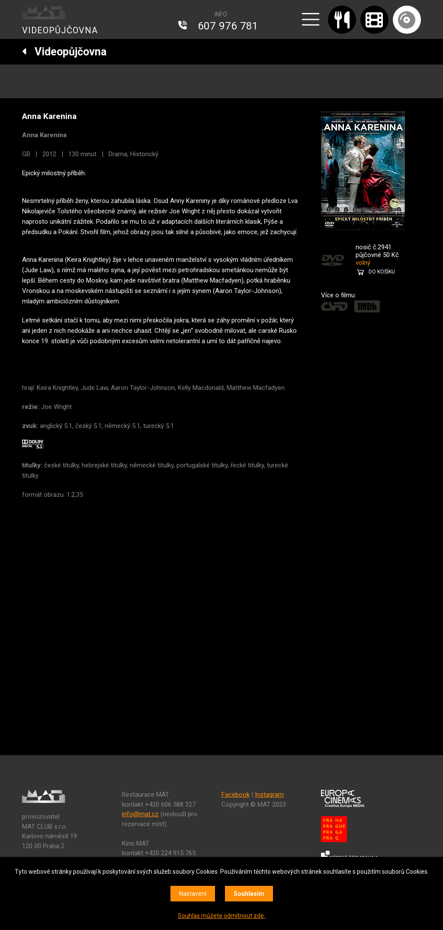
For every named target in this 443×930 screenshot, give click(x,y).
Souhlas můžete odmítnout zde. (221, 915)
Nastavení (192, 893)
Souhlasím (249, 893)
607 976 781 (228, 26)
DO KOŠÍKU (382, 272)
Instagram (269, 794)
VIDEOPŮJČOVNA (60, 30)
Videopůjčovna (64, 51)
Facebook (236, 794)
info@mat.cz (140, 814)
